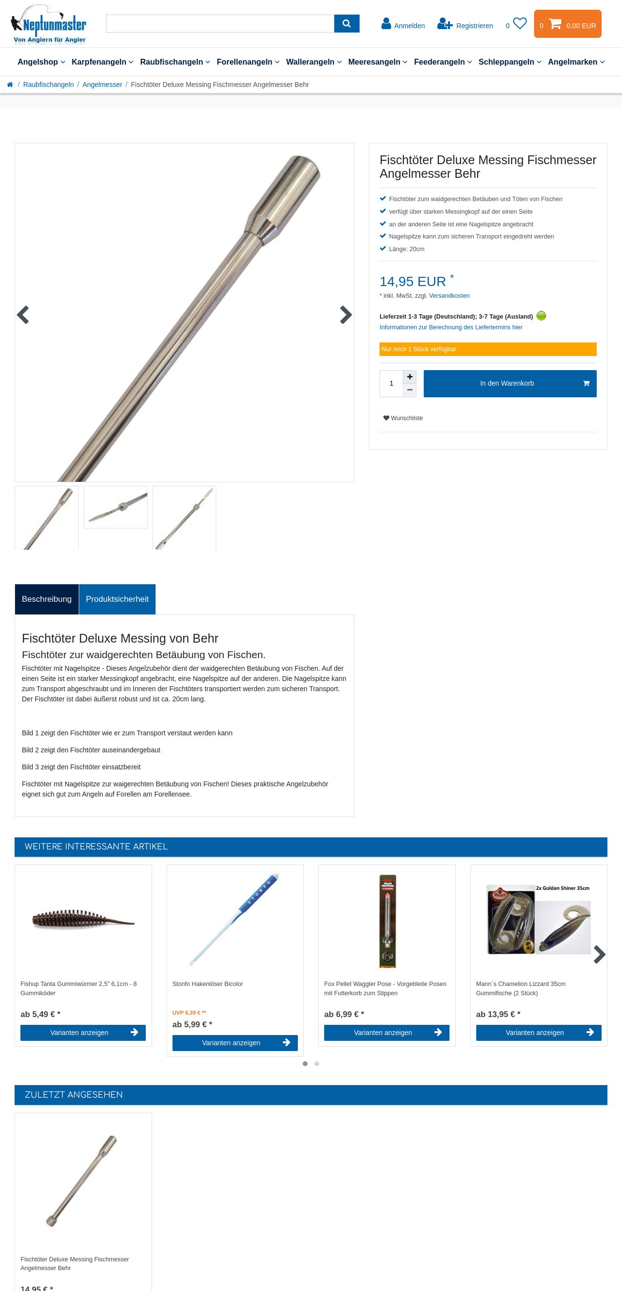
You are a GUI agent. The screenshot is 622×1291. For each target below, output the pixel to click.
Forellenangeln (248, 61)
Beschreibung (47, 599)
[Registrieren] (465, 24)
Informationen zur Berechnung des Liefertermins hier (451, 327)
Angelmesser (102, 84)
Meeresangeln (378, 61)
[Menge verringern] (409, 390)
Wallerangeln (314, 61)
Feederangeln (443, 61)
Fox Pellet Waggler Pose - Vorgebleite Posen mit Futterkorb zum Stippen (385, 989)
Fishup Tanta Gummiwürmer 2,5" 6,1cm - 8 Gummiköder (78, 989)
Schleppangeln (510, 61)
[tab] (47, 599)
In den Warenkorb (534, 383)
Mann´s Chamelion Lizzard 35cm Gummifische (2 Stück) (521, 989)
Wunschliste (403, 418)
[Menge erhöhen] (409, 377)
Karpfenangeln (103, 61)
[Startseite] (11, 84)
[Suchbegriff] (220, 24)
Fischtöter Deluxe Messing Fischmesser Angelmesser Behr (74, 1264)
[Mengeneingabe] (391, 383)
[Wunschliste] (517, 24)
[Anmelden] (403, 24)
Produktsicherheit (117, 599)
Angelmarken (576, 61)
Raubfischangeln (175, 61)
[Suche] (346, 24)
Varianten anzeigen (94, 1032)
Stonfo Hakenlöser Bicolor (208, 984)
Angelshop (41, 61)
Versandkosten (449, 295)
